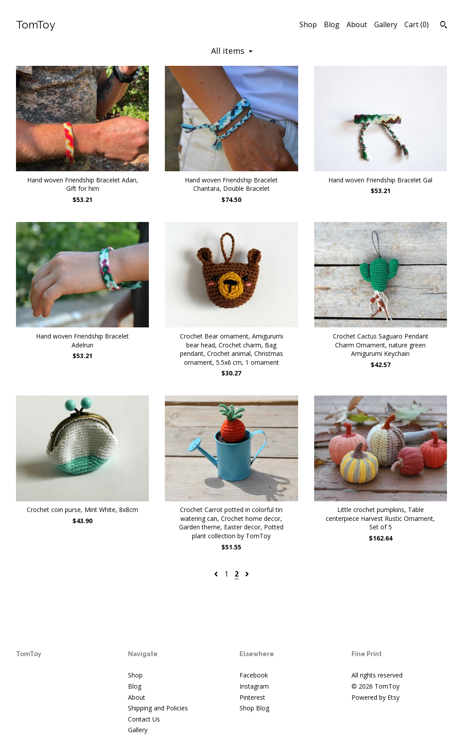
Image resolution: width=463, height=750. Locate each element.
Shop (308, 24)
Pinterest (252, 697)
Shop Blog (254, 708)
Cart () (416, 24)
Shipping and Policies (158, 708)
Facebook (253, 675)
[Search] (443, 26)
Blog (331, 24)
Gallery (385, 24)
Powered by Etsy (375, 697)
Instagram (254, 686)
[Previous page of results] (217, 574)
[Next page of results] (247, 574)
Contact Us (144, 719)
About (357, 24)
